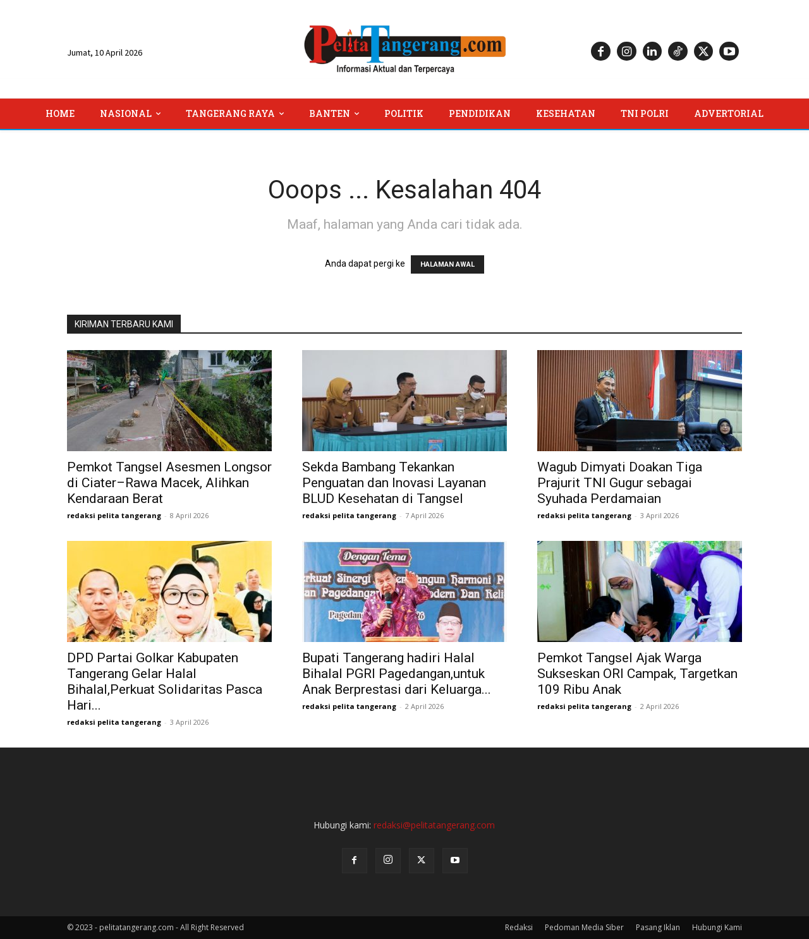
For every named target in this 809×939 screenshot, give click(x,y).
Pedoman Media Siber (584, 927)
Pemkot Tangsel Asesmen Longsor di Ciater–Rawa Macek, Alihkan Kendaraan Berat (169, 482)
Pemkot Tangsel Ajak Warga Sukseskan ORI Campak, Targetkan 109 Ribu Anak (637, 673)
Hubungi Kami (717, 927)
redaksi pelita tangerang (114, 515)
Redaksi (519, 927)
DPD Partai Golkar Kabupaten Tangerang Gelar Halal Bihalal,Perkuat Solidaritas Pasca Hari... (164, 681)
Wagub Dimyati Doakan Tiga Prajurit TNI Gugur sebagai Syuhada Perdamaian (619, 482)
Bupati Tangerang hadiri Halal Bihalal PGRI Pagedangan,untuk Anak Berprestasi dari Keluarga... (396, 673)
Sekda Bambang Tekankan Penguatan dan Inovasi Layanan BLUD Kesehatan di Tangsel (394, 482)
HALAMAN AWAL (447, 264)
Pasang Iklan (658, 927)
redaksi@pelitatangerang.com (434, 825)
